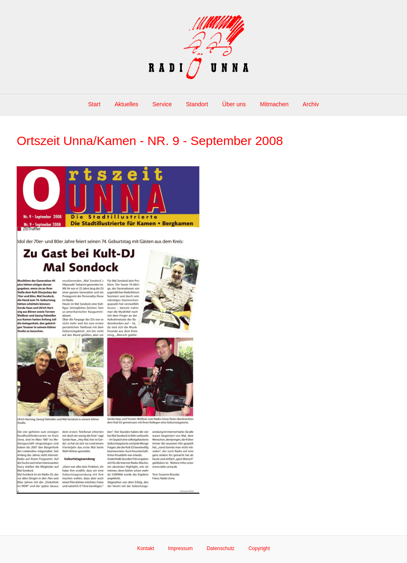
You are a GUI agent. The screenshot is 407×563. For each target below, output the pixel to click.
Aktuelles (126, 104)
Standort (197, 104)
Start (94, 104)
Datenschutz (221, 548)
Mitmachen (274, 104)
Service (162, 104)
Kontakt (145, 548)
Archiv (311, 104)
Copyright (259, 548)
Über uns (234, 104)
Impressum (180, 548)
